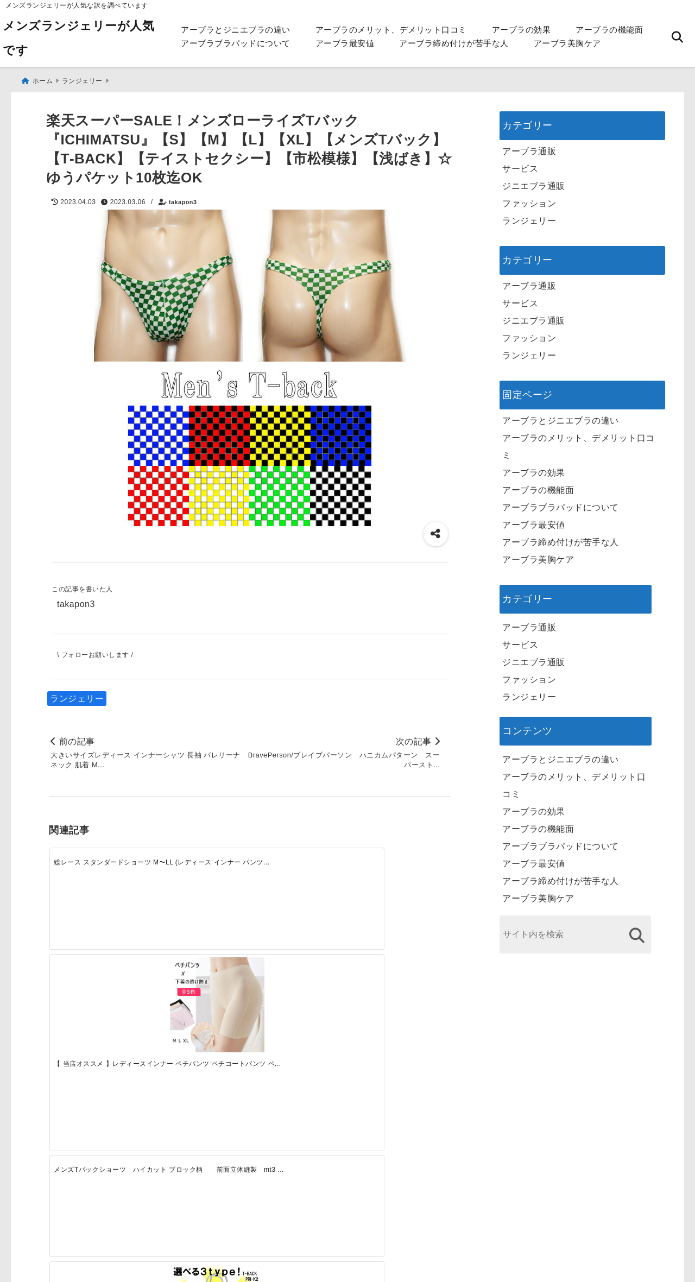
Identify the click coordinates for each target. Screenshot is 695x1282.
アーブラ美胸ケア (567, 43)
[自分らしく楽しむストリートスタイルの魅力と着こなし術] (299, 1048)
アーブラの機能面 (609, 29)
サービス (520, 165)
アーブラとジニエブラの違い (235, 29)
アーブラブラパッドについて (235, 43)
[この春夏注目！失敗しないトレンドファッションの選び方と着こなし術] (199, 1048)
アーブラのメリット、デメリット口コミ (391, 29)
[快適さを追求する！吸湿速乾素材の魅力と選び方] (400, 1048)
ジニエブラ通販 (533, 183)
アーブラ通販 (529, 148)
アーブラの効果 (521, 29)
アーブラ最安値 (345, 43)
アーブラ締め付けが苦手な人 (454, 43)
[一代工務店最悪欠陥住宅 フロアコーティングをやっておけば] (98, 1048)
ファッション (529, 200)
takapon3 (183, 199)
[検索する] (636, 932)
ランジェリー (77, 695)
